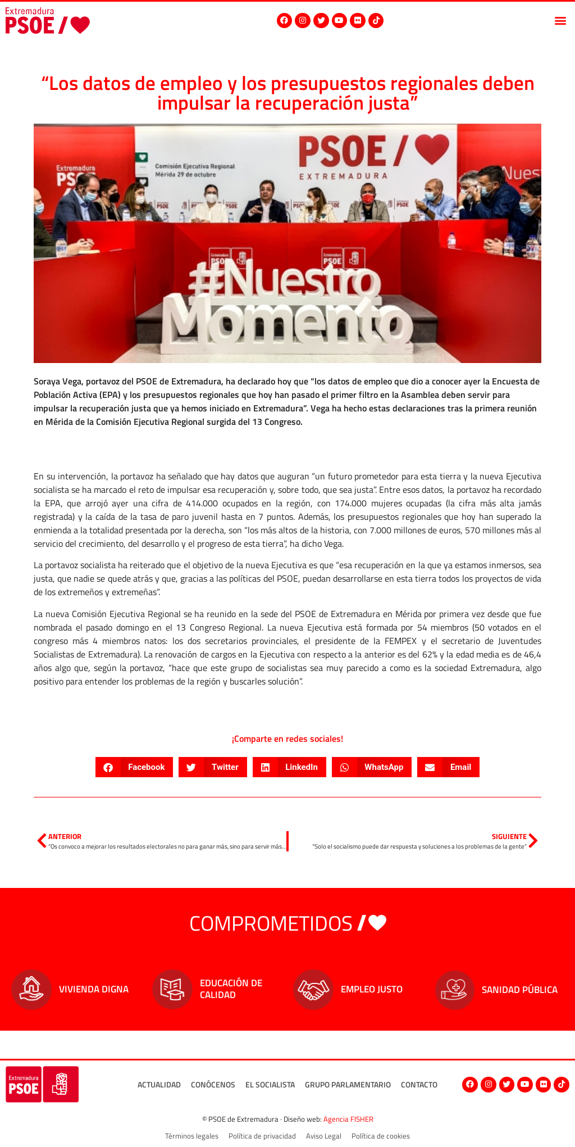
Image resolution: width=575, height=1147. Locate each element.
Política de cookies (381, 1135)
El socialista (269, 1084)
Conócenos (212, 1084)
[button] (560, 20)
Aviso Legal (323, 1135)
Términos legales (191, 1135)
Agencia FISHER (348, 1119)
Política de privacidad (262, 1135)
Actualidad (158, 1084)
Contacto (418, 1084)
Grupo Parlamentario (347, 1084)
